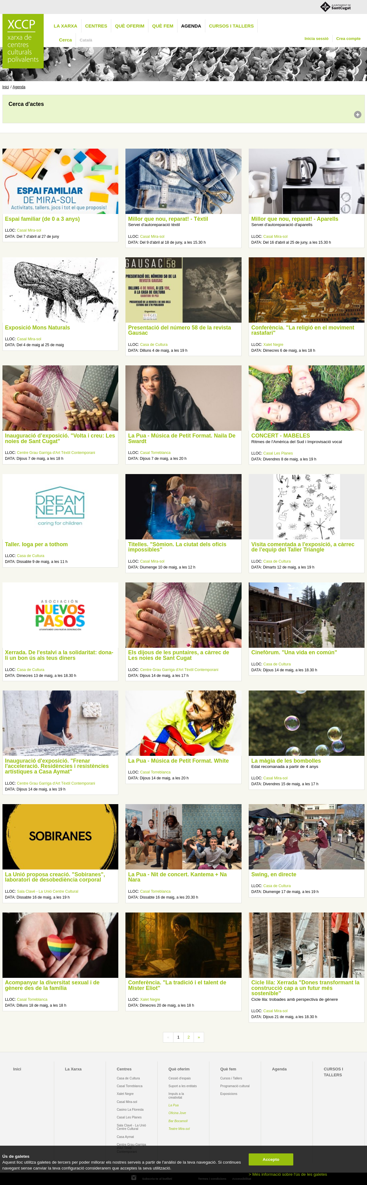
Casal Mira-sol (29, 230)
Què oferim (129, 25)
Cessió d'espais (179, 1078)
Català (86, 40)
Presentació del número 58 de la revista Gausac (179, 330)
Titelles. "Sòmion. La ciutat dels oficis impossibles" (177, 547)
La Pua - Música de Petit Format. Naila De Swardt (182, 438)
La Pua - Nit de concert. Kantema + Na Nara (177, 877)
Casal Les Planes (278, 453)
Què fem (162, 25)
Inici (5, 87)
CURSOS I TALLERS (231, 25)
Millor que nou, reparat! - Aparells (295, 219)
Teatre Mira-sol (179, 1129)
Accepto (271, 1159)
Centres (96, 25)
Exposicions (228, 1094)
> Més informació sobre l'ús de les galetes (288, 1174)
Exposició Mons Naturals (37, 328)
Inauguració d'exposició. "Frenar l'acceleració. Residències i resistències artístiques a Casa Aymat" (57, 766)
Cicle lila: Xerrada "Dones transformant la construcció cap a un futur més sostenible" (305, 987)
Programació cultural (235, 1086)
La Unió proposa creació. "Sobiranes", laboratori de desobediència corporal (55, 877)
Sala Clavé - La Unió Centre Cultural (47, 891)
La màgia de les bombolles (286, 761)
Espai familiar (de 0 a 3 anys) (42, 219)
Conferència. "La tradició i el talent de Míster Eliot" (177, 985)
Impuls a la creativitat (176, 1095)
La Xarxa (65, 25)
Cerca (65, 39)
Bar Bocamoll (177, 1121)
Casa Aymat (125, 1137)
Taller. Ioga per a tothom (36, 544)
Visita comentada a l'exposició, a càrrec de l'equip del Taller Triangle (303, 547)
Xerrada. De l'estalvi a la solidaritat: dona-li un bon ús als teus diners (59, 655)
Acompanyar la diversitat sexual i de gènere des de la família (52, 985)
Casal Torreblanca (155, 453)
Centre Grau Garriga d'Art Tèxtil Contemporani (56, 453)
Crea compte (348, 38)
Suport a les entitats (182, 1086)
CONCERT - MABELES (280, 436)
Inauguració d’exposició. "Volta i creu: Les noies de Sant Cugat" (60, 438)
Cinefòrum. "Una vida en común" (294, 652)
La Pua (173, 1105)
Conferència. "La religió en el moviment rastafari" (302, 330)
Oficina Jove (177, 1113)
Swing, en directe (273, 874)
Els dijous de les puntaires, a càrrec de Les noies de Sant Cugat (178, 655)
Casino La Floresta (130, 1109)
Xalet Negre (273, 344)
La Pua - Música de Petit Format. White (178, 761)
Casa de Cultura (154, 344)
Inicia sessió (316, 38)
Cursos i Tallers (231, 1078)
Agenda (191, 25)
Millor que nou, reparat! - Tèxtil (168, 219)
